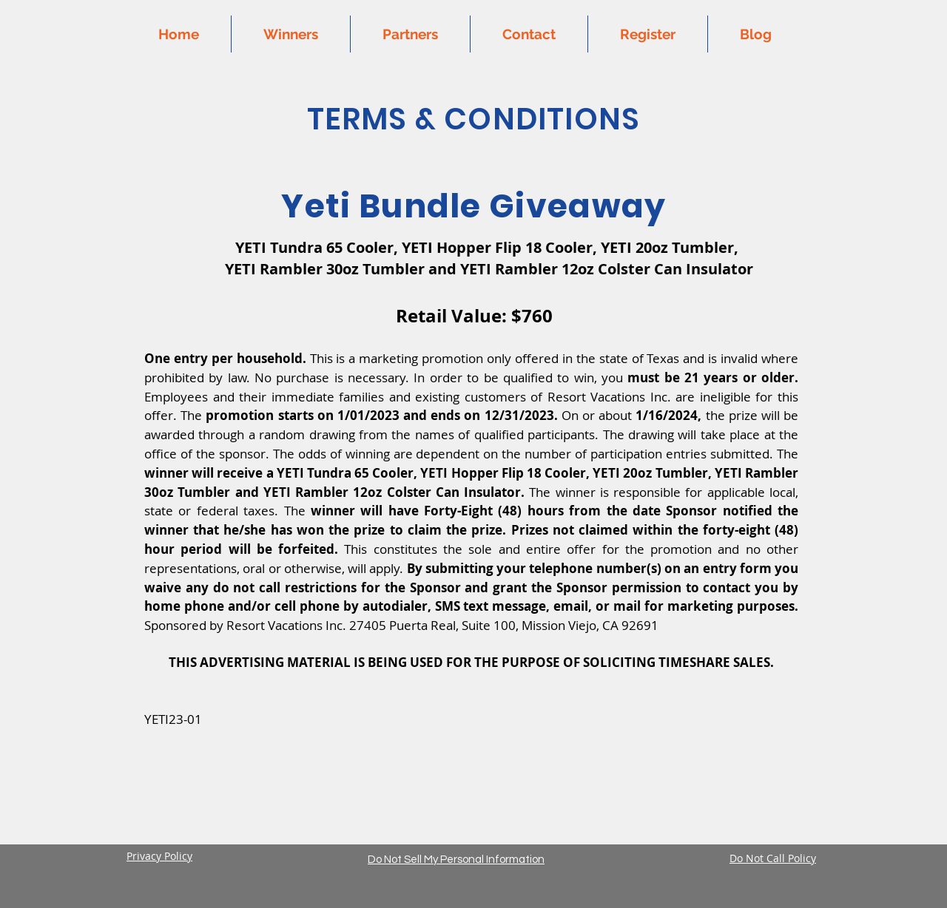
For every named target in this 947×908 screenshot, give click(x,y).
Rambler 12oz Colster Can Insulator (624, 269)
